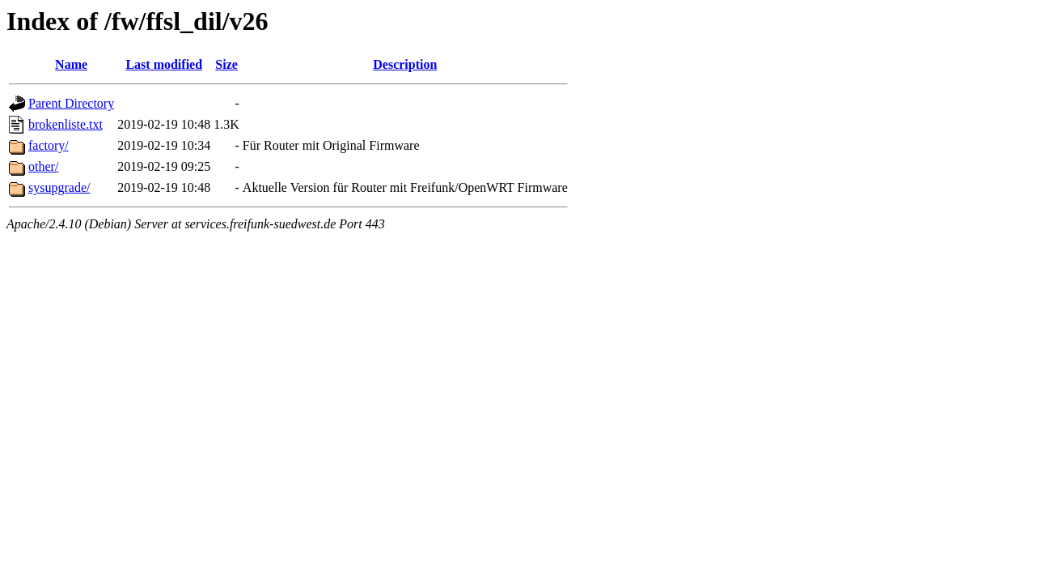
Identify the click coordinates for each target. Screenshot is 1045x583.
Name (71, 64)
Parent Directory (71, 103)
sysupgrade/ (59, 187)
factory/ (48, 145)
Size (226, 64)
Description (405, 64)
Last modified (163, 64)
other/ (43, 166)
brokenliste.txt (65, 124)
